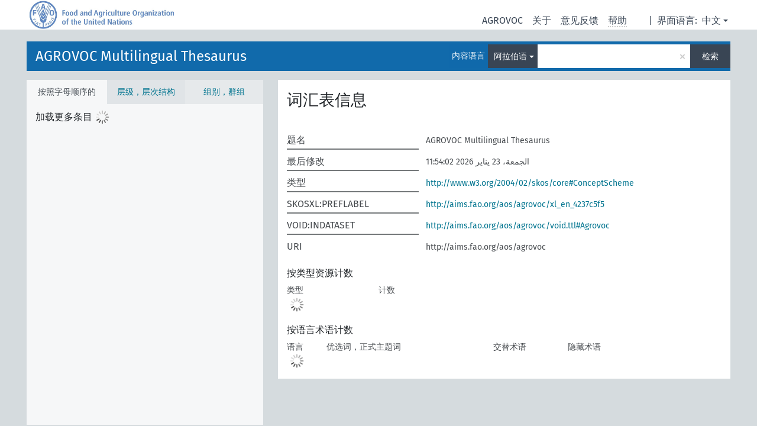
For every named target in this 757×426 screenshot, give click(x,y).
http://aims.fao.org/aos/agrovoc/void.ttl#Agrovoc (518, 226)
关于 (541, 20)
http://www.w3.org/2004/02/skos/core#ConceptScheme (530, 183)
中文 (711, 20)
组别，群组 (224, 92)
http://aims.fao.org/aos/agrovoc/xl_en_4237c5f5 (515, 204)
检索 (710, 56)
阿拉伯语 (510, 56)
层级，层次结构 (146, 92)
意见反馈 (580, 20)
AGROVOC (502, 20)
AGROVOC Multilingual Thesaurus (141, 56)
